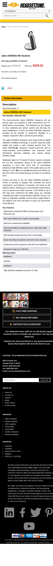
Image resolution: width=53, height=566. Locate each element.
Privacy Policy (10, 405)
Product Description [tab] (13, 98)
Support (8, 398)
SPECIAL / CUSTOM (13, 456)
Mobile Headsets (11, 421)
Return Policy (10, 403)
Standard (8, 446)
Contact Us (9, 395)
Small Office (9, 429)
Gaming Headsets (11, 434)
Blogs (7, 400)
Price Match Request (9, 78)
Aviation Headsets (12, 432)
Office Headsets (11, 419)
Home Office (9, 427)
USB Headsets (10, 424)
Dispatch (8, 454)
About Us (7, 388)
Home (3, 27)
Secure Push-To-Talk (12, 451)
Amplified (8, 449)
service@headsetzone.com (19, 371)
